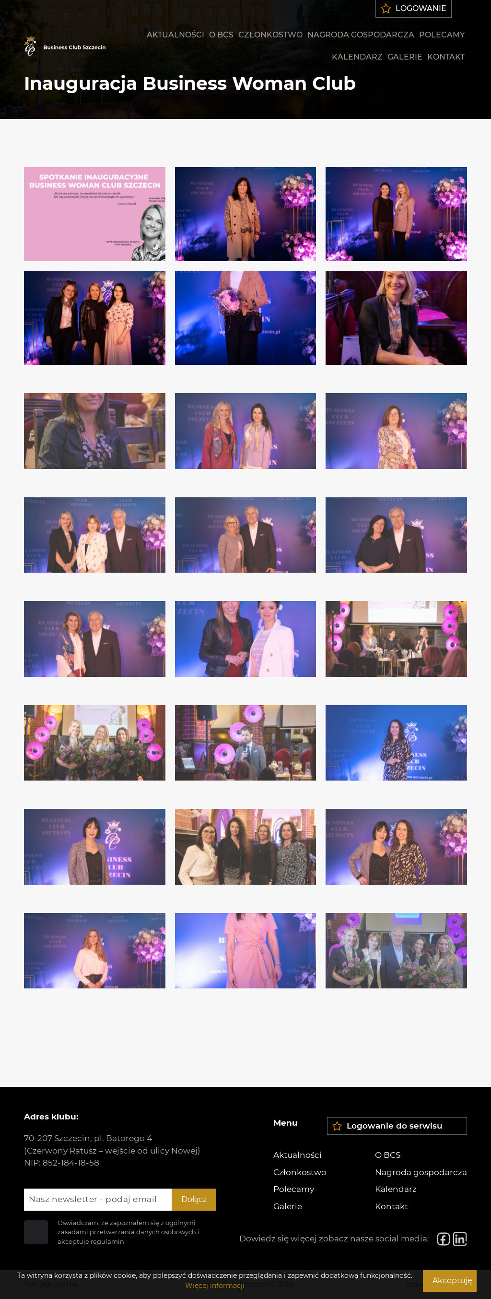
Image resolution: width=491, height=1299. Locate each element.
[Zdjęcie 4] (94, 318)
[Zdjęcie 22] (94, 941)
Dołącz (194, 1199)
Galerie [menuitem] (404, 56)
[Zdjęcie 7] (94, 421)
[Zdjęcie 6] (396, 318)
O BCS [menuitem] (221, 34)
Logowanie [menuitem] (414, 8)
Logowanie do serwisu (387, 1126)
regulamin (107, 1241)
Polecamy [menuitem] (442, 34)
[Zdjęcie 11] (245, 526)
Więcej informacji (215, 1285)
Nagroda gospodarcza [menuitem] (360, 34)
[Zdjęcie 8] (245, 421)
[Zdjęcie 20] (245, 837)
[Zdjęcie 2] (245, 214)
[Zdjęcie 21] (396, 837)
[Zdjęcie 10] (94, 526)
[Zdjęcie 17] (245, 733)
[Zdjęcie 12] (396, 526)
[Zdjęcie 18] (396, 733)
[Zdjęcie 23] (245, 941)
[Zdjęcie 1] (94, 214)
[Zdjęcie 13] (94, 629)
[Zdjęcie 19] (94, 837)
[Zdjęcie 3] (396, 214)
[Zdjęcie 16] (94, 733)
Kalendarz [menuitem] (357, 56)
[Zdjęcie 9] (396, 421)
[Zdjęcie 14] (245, 629)
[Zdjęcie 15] (396, 629)
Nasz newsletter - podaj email (93, 1199)
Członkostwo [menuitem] (270, 34)
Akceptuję (452, 1280)
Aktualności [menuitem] (175, 34)
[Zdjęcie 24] (396, 941)
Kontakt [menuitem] (446, 56)
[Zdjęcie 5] (245, 318)
